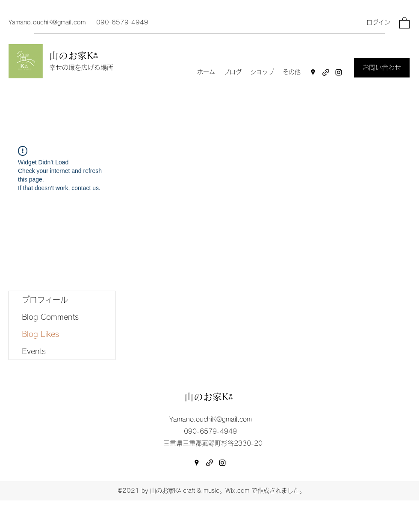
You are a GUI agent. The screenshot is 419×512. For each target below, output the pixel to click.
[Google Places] (313, 72)
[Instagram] (338, 72)
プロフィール (45, 300)
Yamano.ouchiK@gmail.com (47, 22)
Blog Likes (40, 334)
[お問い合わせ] (382, 67)
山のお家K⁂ (75, 55)
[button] (404, 22)
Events (34, 351)
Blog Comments (50, 317)
